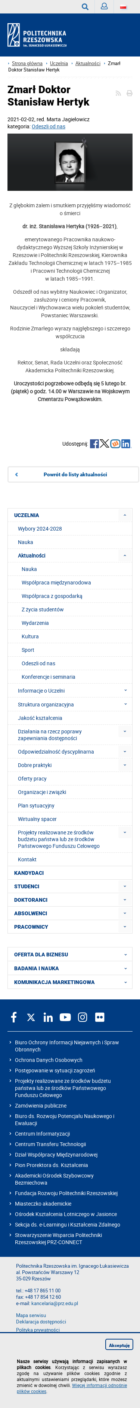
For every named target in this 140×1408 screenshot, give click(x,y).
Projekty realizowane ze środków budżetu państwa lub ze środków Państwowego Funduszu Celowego (63, 1088)
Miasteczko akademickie (43, 1203)
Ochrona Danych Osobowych (49, 1059)
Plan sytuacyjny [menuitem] (36, 805)
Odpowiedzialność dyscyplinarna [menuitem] (56, 751)
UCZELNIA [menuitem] (26, 515)
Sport (28, 649)
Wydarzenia (35, 622)
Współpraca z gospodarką (52, 595)
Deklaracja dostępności (41, 1322)
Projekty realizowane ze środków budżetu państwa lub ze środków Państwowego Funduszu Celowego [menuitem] (59, 839)
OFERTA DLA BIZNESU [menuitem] (72, 954)
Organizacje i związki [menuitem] (42, 791)
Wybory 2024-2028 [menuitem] (40, 528)
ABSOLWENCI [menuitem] (30, 913)
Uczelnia (59, 63)
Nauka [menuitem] (25, 542)
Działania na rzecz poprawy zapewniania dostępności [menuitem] (50, 735)
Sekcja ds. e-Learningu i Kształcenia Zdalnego (67, 1224)
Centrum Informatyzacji (42, 1133)
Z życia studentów (43, 609)
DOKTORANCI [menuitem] (30, 900)
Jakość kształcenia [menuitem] (40, 717)
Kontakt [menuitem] (27, 859)
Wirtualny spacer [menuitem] (37, 818)
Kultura (30, 636)
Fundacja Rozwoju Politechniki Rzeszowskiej (66, 1193)
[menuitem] (124, 515)
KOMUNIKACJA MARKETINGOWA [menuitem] (72, 982)
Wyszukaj (88, 6)
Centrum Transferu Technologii (50, 1144)
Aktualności (87, 63)
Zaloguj (107, 8)
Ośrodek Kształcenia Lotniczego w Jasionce (66, 1214)
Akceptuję (119, 1345)
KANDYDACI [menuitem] (29, 873)
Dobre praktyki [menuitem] (35, 765)
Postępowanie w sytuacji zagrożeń (55, 1070)
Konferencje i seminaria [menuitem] (48, 676)
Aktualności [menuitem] (31, 555)
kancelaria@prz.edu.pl (54, 1303)
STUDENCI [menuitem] (26, 886)
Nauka (29, 568)
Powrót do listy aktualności (75, 474)
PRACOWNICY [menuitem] (31, 927)
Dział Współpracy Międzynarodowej (56, 1154)
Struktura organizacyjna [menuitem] (74, 704)
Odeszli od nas (48, 126)
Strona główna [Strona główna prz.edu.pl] (27, 63)
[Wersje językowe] (123, 6)
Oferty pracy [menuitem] (32, 778)
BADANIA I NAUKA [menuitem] (72, 968)
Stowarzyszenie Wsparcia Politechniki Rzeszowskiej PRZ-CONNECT (58, 1238)
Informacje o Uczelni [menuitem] (74, 690)
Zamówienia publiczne (40, 1105)
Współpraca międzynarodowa (56, 582)
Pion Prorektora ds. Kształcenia (51, 1165)
